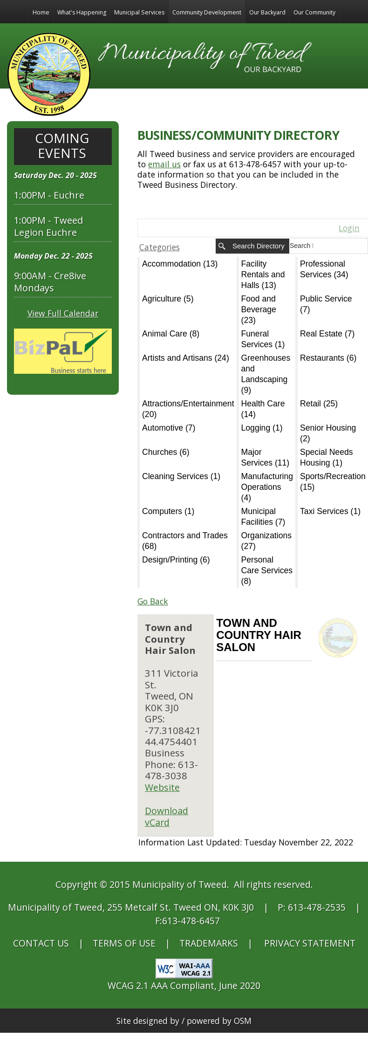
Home (41, 12)
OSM (243, 1020)
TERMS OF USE (124, 943)
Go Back (152, 601)
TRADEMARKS (208, 943)
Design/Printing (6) (176, 559)
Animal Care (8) (170, 333)
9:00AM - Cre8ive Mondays (50, 281)
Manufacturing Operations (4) (267, 487)
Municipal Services (139, 12)
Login (349, 227)
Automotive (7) (168, 427)
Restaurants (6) (328, 358)
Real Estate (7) (327, 333)
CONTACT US (41, 943)
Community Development (206, 12)
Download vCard (166, 816)
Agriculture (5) (168, 298)
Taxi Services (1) (330, 511)
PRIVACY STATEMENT (309, 943)
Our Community (314, 12)
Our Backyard (267, 12)
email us (164, 164)
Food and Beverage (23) (258, 309)
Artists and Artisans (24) (185, 358)
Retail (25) (319, 403)
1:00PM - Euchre (49, 195)
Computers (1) (168, 511)
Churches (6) (166, 452)
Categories (159, 247)
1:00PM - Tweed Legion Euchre (48, 226)
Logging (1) (262, 427)
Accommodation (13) (180, 263)
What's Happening (81, 12)
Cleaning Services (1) (181, 476)
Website (162, 787)
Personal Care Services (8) (267, 570)
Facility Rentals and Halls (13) (263, 274)
